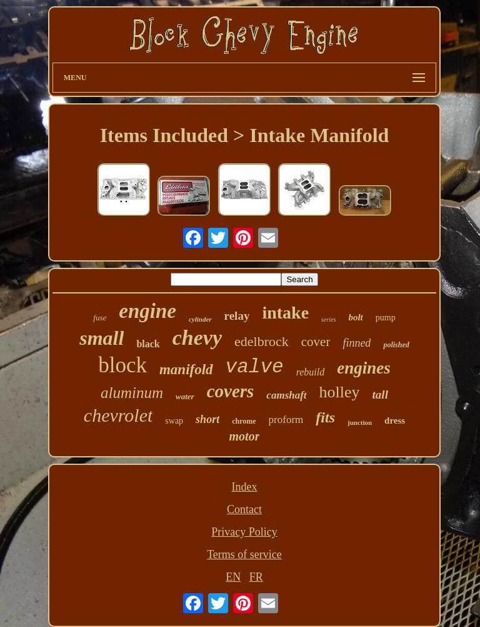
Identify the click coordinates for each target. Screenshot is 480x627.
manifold (186, 369)
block (122, 365)
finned (356, 343)
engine (147, 311)
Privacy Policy (244, 532)
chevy (197, 337)
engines (364, 368)
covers (230, 391)
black (147, 344)
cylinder (200, 319)
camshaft (286, 395)
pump (386, 317)
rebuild (310, 372)
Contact (244, 509)
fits (325, 417)
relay (237, 315)
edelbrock (261, 341)
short (207, 419)
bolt (355, 317)
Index (244, 487)
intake (285, 312)
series (328, 319)
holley (339, 392)
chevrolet (118, 415)
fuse (99, 317)
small (101, 338)
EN (233, 577)
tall (380, 394)
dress (394, 420)
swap (174, 421)
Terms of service (244, 554)
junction (360, 422)
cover (316, 341)
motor (244, 436)
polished (396, 344)
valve (255, 367)
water (185, 396)
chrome (244, 421)
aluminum (132, 392)
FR (256, 577)
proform (286, 420)
